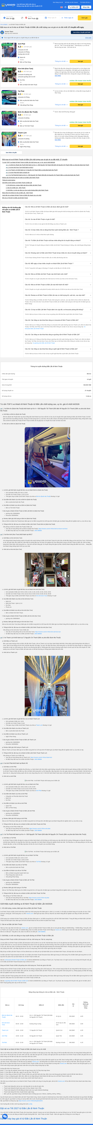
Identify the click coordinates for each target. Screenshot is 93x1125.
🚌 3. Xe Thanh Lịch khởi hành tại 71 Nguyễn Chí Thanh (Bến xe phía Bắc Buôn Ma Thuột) (32, 170)
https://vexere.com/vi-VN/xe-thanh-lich (41, 757)
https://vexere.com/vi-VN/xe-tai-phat (39, 897)
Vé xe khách (3, 24)
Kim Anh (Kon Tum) (41, 595)
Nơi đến (30, 16)
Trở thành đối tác (85, 2)
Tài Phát (38, 861)
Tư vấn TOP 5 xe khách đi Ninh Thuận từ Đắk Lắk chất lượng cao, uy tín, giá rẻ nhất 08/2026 (28, 162)
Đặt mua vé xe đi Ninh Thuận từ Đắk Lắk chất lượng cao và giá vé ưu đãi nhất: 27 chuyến (34, 159)
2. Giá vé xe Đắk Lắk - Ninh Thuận (15, 187)
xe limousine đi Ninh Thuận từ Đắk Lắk (15, 960)
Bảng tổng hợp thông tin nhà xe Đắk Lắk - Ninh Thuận (17, 193)
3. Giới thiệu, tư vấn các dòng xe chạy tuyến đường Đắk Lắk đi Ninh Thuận (27, 190)
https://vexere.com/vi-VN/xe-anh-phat (39, 828)
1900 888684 (38, 530)
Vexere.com (29, 913)
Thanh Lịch (39, 725)
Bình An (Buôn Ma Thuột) (43, 496)
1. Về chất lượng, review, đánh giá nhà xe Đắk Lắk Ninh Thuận (23, 185)
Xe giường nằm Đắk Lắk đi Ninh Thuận (43, 343)
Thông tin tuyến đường (8, 180)
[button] (58, 207)
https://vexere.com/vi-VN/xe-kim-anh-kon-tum (48, 632)
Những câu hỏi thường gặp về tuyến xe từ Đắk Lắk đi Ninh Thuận (20, 177)
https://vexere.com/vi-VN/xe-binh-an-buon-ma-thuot (53, 528)
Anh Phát (38, 790)
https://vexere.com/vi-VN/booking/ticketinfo (31, 1101)
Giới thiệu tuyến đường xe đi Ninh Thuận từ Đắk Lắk (17, 182)
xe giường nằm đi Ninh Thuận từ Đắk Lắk (16, 980)
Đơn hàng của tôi (58, 2)
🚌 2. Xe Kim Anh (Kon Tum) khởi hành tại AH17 (19, 167)
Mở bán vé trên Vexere (71, 2)
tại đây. (30, 1104)
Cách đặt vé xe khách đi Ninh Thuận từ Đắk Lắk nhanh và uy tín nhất (21, 195)
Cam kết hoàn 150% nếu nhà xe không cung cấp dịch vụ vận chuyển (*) (28, 5)
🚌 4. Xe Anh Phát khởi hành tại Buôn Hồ (17, 172)
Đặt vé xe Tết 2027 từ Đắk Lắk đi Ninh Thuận (15, 198)
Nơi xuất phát (9, 16)
